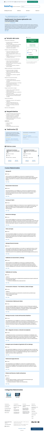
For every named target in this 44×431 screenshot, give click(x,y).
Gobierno (19, 10)
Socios (33, 409)
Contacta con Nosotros (32, 1)
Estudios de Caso (16, 408)
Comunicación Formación (23, 16)
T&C (32, 418)
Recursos (7, 412)
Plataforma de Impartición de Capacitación (26, 412)
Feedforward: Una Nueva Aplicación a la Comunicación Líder (15, 17)
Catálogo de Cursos (8, 10)
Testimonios (34, 413)
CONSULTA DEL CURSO (32, 40)
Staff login (22, 430)
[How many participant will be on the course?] (32, 51)
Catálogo (7, 406)
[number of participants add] (36, 51)
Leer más (6, 30)
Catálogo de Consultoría (16, 413)
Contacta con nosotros (37, 428)
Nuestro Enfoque (17, 405)
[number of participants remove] (28, 51)
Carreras (34, 414)
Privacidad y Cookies (22, 428)
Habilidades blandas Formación (13, 16)
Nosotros (37, 10)
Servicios (28, 10)
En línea (30, 52)
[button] (38, 155)
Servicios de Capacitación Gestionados (26, 409)
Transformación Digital (26, 406)
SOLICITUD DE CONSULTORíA (32, 45)
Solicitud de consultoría (16, 410)
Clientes (33, 411)
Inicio (6, 16)
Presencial (31, 54)
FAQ (32, 416)
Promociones (8, 408)
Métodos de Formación (7, 410)
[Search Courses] (30, 7)
